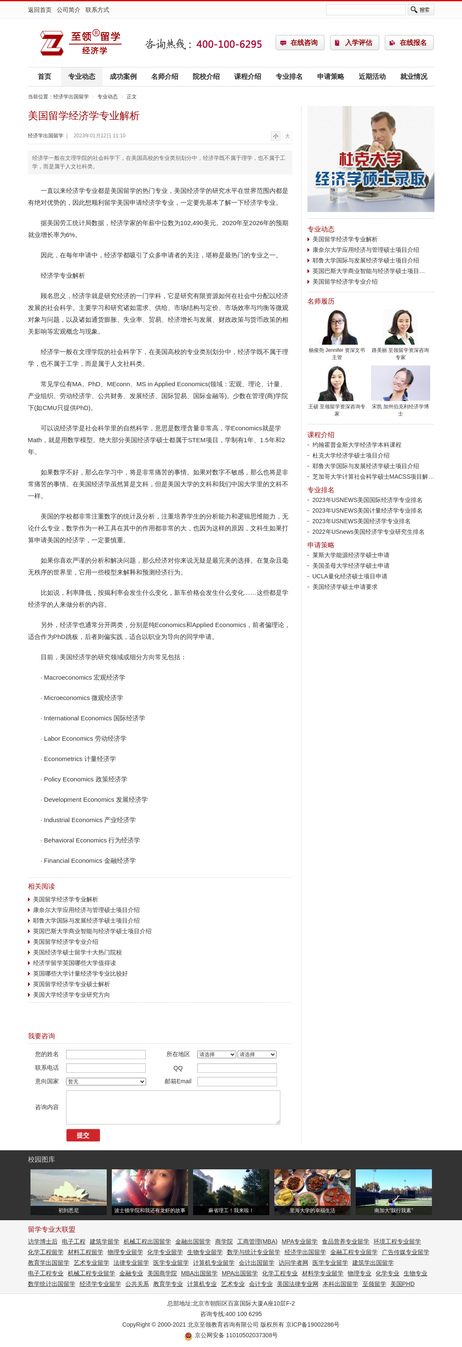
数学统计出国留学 (51, 1283)
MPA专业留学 (300, 1241)
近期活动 (372, 76)
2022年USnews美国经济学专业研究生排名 (369, 531)
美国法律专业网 (297, 1283)
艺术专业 (233, 1283)
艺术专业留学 (91, 1262)
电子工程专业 (46, 1273)
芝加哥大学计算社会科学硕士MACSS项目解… (373, 476)
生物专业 (415, 1273)
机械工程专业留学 (91, 1273)
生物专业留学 (205, 1252)
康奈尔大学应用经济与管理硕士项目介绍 (86, 909)
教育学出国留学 (48, 1262)
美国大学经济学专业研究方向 (71, 994)
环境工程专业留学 (397, 1241)
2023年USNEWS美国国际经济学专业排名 (368, 499)
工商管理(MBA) (257, 1241)
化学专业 (387, 1273)
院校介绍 (206, 76)
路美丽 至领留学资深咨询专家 (400, 351)
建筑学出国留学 (373, 1262)
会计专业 (261, 1283)
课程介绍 (247, 76)
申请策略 (330, 76)
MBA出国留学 (199, 1273)
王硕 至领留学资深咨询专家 (337, 408)
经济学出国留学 (81, 43)
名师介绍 (164, 76)
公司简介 (68, 9)
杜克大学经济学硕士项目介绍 (351, 455)
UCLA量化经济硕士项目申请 (350, 576)
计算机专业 (202, 1283)
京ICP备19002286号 (313, 1324)
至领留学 (374, 1283)
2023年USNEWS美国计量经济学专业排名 (368, 510)
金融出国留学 (193, 1241)
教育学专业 (168, 1283)
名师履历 (321, 301)
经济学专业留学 (100, 1283)
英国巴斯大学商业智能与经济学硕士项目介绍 (92, 931)
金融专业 (131, 1273)
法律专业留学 (131, 1262)
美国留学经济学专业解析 (65, 899)
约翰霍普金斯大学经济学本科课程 (357, 444)
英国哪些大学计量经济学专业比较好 (80, 973)
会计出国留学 (256, 1262)
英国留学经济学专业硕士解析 (71, 984)
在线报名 (413, 42)
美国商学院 (162, 1273)
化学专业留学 (165, 1252)
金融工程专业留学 (354, 1252)
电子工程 (74, 1241)
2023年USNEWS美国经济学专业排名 (362, 521)
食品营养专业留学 (345, 1241)
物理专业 (359, 1273)
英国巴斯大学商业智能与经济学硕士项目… (369, 271)
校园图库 (41, 1159)
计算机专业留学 (214, 1262)
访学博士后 (43, 1241)
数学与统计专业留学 (253, 1252)
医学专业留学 (171, 1262)
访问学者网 (293, 1262)
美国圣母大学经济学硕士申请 (351, 565)
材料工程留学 (85, 1252)
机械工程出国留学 (147, 1241)
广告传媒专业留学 (405, 1252)
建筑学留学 (104, 1241)
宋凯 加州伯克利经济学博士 (400, 408)
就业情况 (413, 76)
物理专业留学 (125, 1252)
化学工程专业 (280, 1273)
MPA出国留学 (240, 1273)
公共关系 (137, 1283)
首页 (44, 76)
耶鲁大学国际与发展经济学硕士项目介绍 (86, 920)
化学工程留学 (46, 1252)
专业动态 (81, 76)
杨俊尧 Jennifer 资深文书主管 (337, 351)
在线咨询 (304, 42)
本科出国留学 (340, 1283)
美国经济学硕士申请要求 (345, 586)
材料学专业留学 (322, 1273)
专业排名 (289, 76)
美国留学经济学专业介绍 (65, 941)
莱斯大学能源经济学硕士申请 (351, 555)
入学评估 (358, 42)
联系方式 (97, 9)
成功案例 (123, 76)
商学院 (224, 1241)
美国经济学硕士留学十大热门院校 (77, 952)
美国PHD (402, 1283)
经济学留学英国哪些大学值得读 (74, 962)
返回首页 (40, 9)
